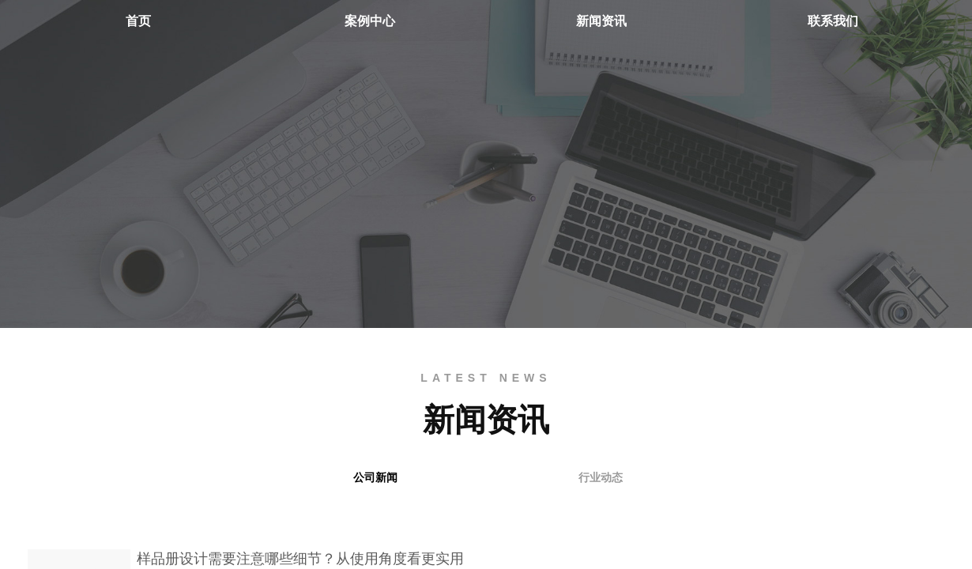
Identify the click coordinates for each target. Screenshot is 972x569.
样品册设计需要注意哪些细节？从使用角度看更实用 (300, 559)
